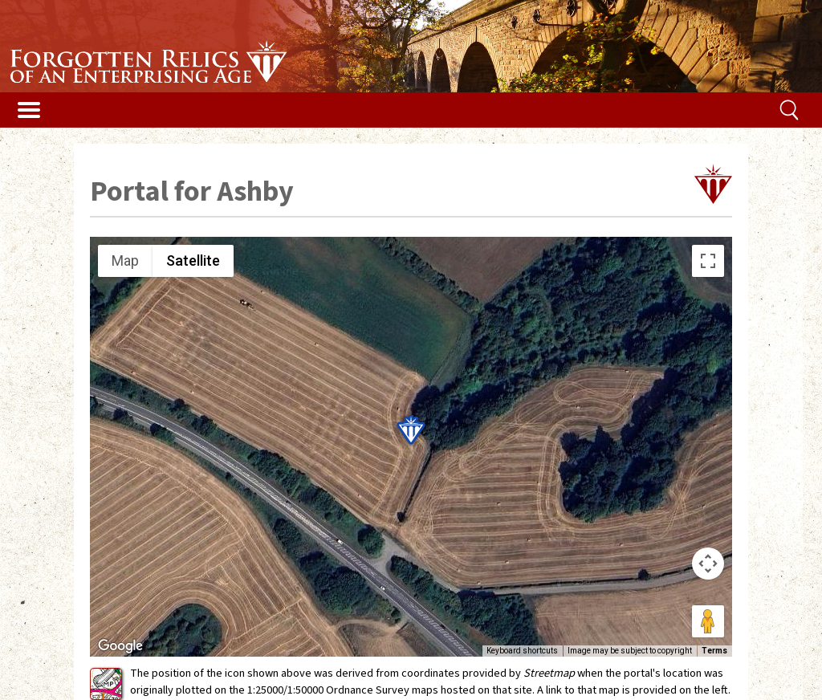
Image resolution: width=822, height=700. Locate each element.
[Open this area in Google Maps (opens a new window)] (120, 646)
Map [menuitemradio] (125, 260)
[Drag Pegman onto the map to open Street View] (708, 621)
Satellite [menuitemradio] (193, 260)
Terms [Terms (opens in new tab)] (714, 650)
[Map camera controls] (708, 563)
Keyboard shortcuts (522, 650)
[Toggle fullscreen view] (708, 261)
